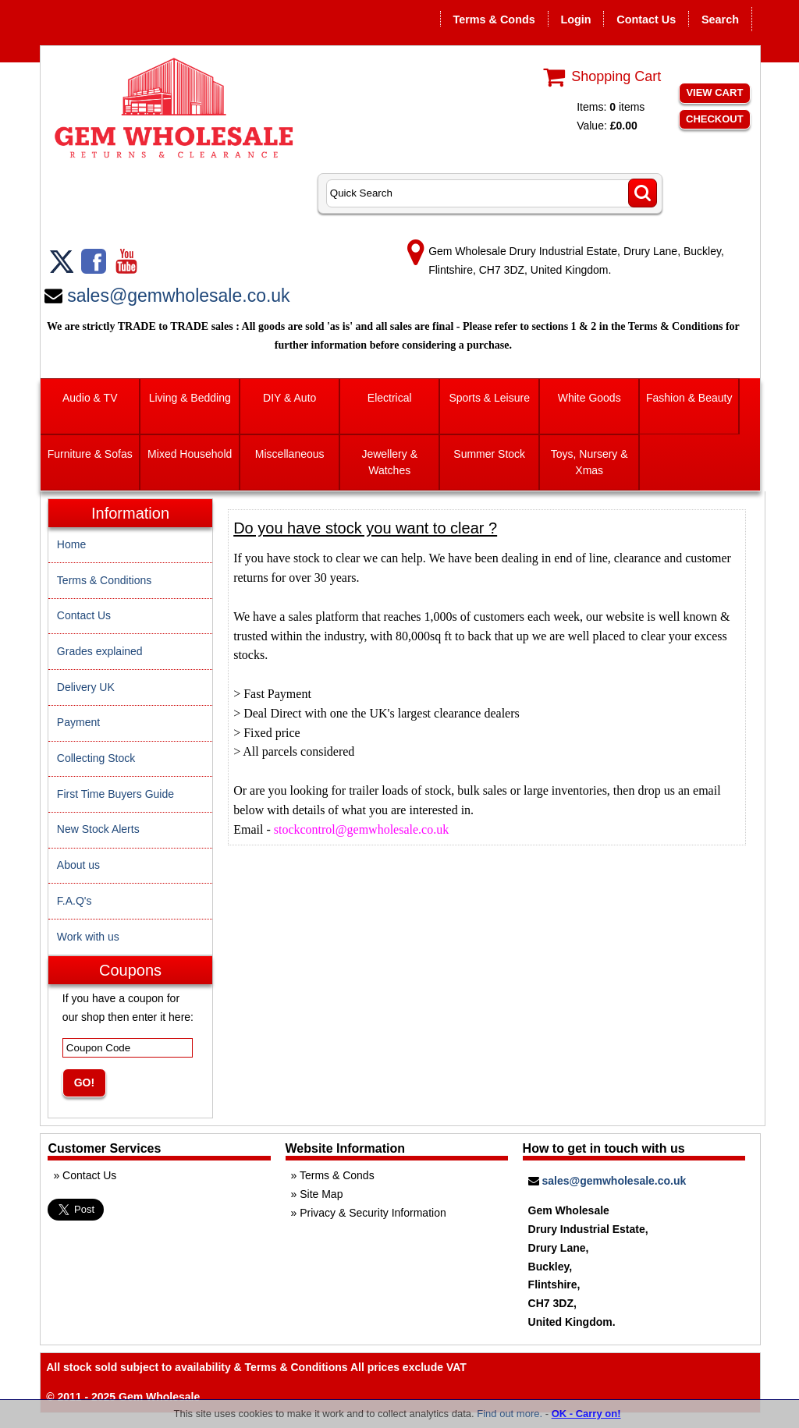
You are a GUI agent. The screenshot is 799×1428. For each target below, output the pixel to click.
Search (720, 19)
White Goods (589, 398)
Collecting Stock (96, 758)
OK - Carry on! (586, 1413)
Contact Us (646, 19)
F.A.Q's (74, 901)
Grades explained (100, 651)
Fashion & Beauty (689, 398)
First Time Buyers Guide (115, 794)
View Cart (714, 92)
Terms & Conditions (104, 580)
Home (71, 544)
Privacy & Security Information (373, 1213)
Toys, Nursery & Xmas (589, 462)
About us (78, 865)
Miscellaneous (290, 454)
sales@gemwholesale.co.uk (178, 295)
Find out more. (509, 1413)
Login (575, 19)
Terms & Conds (493, 19)
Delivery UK (86, 687)
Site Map (321, 1194)
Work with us (88, 936)
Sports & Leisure (489, 398)
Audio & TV (90, 398)
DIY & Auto (289, 398)
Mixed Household (189, 454)
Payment (78, 722)
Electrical (390, 398)
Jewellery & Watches (389, 462)
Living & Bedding (190, 398)
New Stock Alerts (98, 829)
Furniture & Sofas (90, 454)
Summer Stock (489, 454)
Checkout (715, 119)
